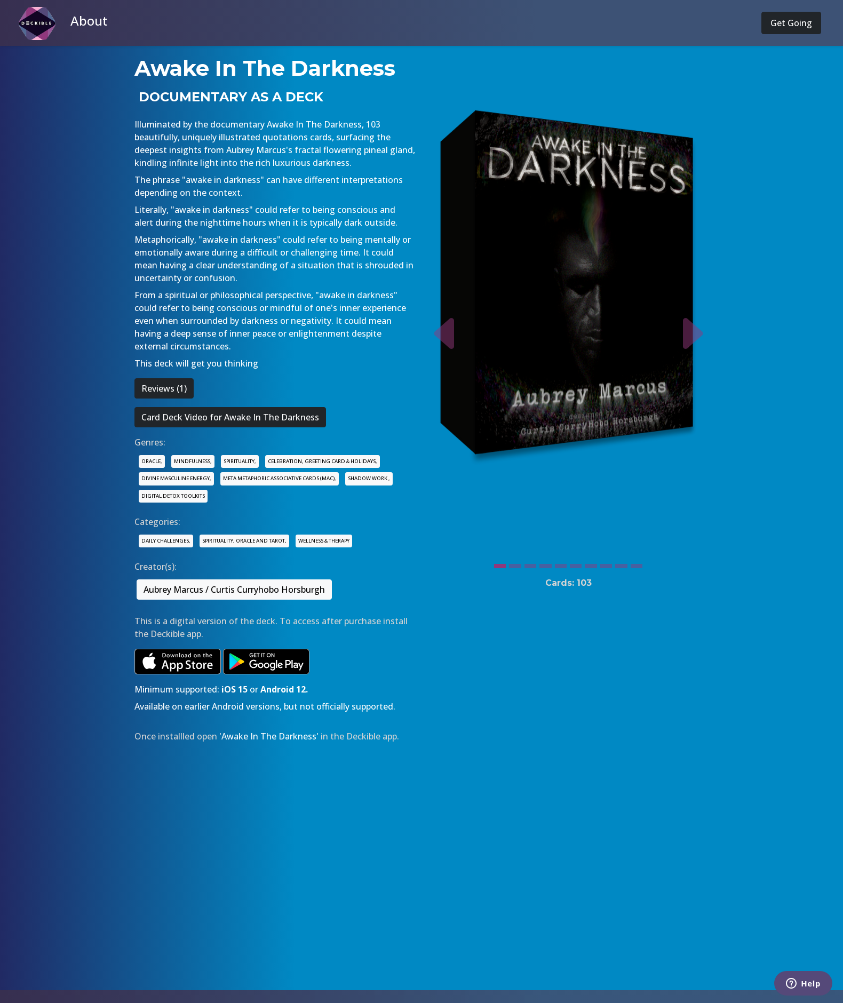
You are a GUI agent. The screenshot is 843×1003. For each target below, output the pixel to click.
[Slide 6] (576, 563)
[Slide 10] (636, 563)
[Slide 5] (561, 563)
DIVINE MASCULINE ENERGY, (176, 478)
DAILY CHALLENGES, (165, 540)
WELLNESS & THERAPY (323, 540)
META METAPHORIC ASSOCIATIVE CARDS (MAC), (279, 478)
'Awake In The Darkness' (269, 736)
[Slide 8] (606, 563)
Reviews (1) (164, 388)
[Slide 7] (591, 563)
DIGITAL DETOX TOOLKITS (173, 495)
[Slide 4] (545, 563)
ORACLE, (151, 461)
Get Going (791, 23)
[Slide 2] (515, 563)
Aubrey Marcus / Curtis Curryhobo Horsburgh (234, 589)
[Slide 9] (621, 563)
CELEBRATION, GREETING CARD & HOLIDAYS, (322, 461)
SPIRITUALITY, (240, 461)
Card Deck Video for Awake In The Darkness (230, 417)
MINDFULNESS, (193, 461)
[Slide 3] (530, 563)
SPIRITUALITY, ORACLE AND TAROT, (244, 540)
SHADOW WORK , (369, 478)
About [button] (89, 20)
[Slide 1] (500, 563)
